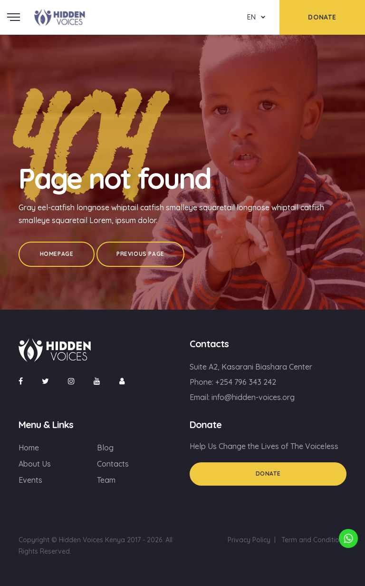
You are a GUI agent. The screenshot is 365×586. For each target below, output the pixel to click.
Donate (268, 473)
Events (30, 480)
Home (29, 447)
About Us (35, 464)
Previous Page (140, 253)
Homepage (57, 253)
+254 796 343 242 (245, 382)
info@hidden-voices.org (253, 397)
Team (106, 480)
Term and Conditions (313, 540)
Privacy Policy (249, 540)
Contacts (113, 464)
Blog (105, 447)
